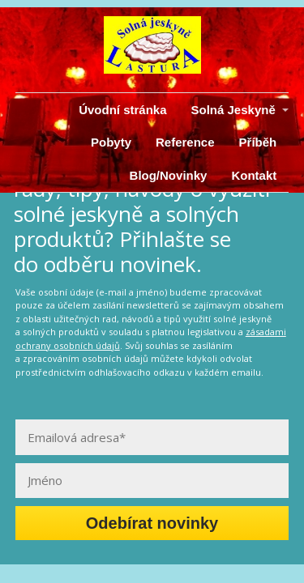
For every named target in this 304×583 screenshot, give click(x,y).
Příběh (258, 142)
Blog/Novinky (169, 175)
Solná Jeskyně (233, 110)
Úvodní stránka (122, 110)
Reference (185, 142)
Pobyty (111, 142)
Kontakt (253, 175)
